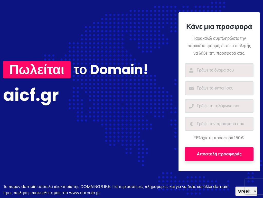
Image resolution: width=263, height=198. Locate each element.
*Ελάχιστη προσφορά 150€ (219, 138)
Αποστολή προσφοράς (219, 154)
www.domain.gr (84, 193)
